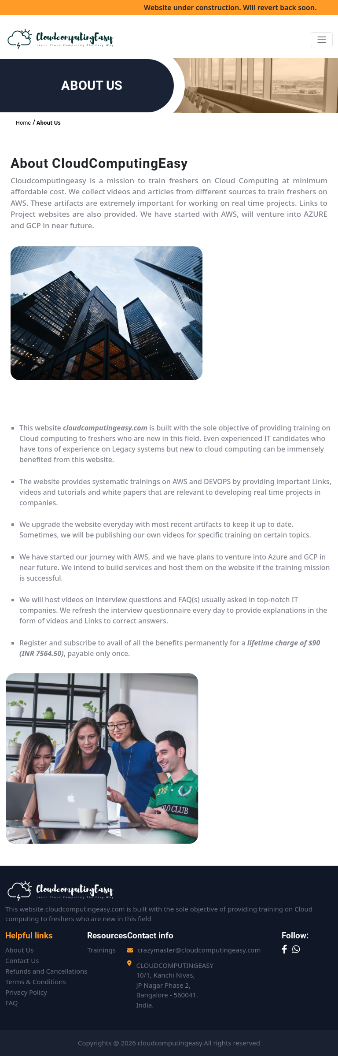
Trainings (101, 949)
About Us (49, 122)
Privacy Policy (26, 992)
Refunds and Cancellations (46, 971)
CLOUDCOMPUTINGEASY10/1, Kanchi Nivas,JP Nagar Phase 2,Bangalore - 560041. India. (174, 985)
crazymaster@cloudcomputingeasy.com (199, 949)
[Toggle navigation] (322, 39)
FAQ (11, 1002)
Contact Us (22, 960)
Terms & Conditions (35, 981)
